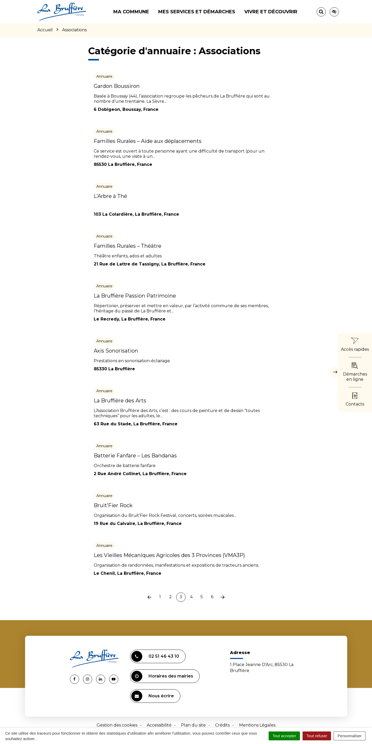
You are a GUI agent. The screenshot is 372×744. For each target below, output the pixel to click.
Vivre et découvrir (270, 12)
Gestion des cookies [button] (117, 725)
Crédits (222, 725)
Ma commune (131, 12)
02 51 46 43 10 (155, 656)
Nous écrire (152, 696)
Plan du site (193, 725)
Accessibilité (159, 725)
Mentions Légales (257, 725)
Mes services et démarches (196, 12)
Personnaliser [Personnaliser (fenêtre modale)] (350, 736)
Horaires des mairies (162, 676)
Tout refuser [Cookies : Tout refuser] (316, 736)
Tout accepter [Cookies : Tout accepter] (284, 736)
